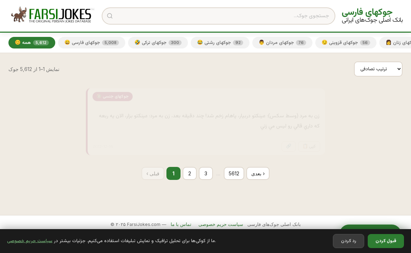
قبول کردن (385, 241)
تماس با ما (181, 224)
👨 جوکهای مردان (282, 42)
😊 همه (32, 42)
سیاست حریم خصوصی (29, 241)
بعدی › (258, 173)
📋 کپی (309, 143)
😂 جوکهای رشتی (220, 42)
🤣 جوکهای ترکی (158, 42)
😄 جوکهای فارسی (91, 42)
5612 (234, 173)
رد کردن (348, 241)
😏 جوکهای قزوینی (346, 42)
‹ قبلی (152, 173)
